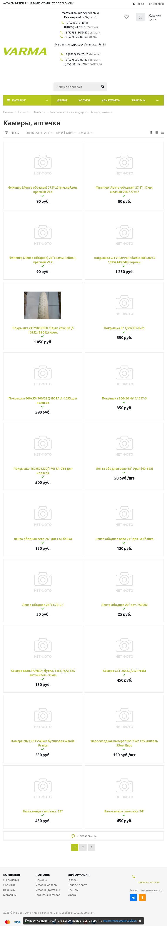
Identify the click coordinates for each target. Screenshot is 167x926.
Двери (62, 100)
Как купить (111, 100)
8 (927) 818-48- (76, 22)
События (9, 884)
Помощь (43, 874)
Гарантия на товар (48, 894)
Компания (11, 874)
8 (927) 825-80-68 (76, 36)
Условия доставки (48, 889)
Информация (79, 874)
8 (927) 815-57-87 (76, 32)
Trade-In (138, 100)
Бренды (73, 889)
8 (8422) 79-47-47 (77, 54)
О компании (11, 879)
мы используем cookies (120, 920)
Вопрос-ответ (77, 884)
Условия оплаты (46, 884)
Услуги (84, 100)
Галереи (73, 879)
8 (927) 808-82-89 (74, 63)
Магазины (10, 894)
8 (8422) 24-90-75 (75, 27)
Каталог (19, 100)
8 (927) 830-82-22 (76, 59)
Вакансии (9, 889)
